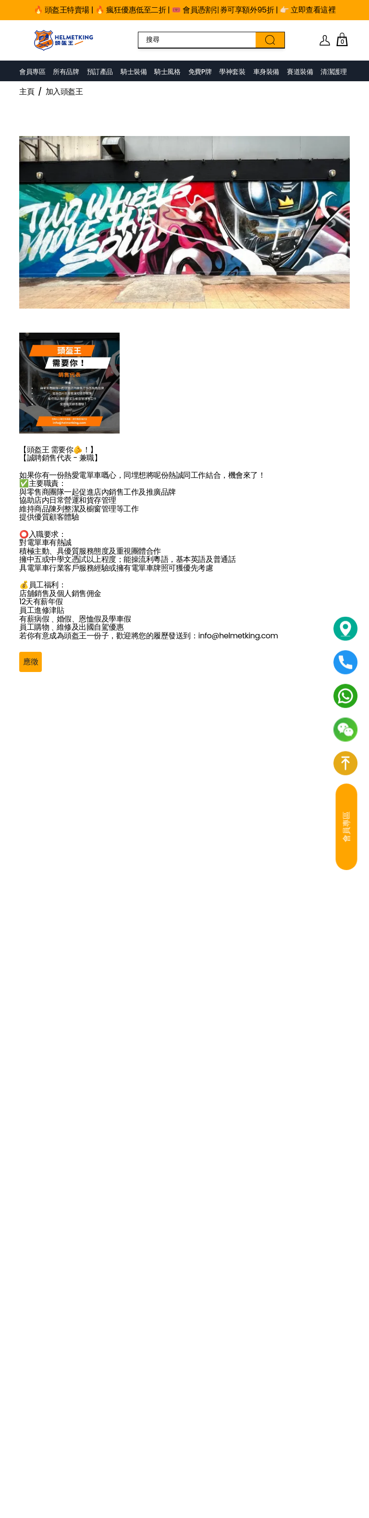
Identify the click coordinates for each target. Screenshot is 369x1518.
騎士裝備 (134, 71)
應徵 (30, 661)
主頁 (26, 91)
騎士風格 (167, 71)
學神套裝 (232, 71)
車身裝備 (266, 71)
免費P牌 (200, 71)
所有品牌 (66, 71)
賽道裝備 (300, 71)
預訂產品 (100, 71)
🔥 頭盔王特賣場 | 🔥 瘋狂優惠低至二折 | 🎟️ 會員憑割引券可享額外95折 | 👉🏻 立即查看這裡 (185, 9)
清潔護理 (333, 71)
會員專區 (32, 71)
